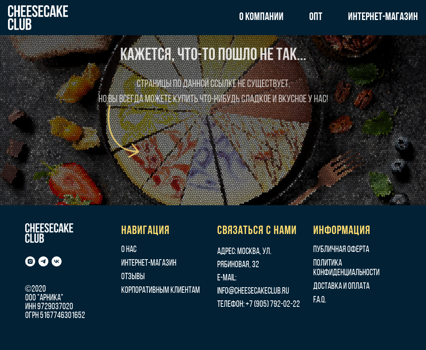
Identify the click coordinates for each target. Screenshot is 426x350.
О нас (128, 249)
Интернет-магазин (148, 263)
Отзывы (133, 277)
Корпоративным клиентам (160, 290)
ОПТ (315, 17)
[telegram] (43, 261)
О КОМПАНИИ (261, 17)
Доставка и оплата (341, 286)
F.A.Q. (319, 300)
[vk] (57, 261)
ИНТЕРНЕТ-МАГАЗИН (383, 17)
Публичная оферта (341, 249)
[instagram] (30, 261)
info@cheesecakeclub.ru (253, 291)
